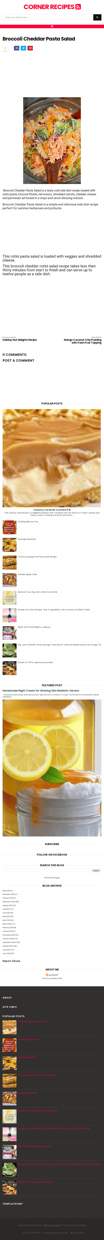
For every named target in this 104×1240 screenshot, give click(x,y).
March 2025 (7, 924)
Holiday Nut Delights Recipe (22, 339)
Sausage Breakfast (27, 539)
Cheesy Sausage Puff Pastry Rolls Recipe (37, 556)
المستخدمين (53, 975)
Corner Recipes (52, 6)
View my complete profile (52, 978)
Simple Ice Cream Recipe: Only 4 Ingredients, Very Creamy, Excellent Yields (54, 609)
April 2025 (6, 920)
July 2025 (6, 909)
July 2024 (6, 950)
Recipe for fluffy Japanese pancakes (35, 662)
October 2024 (8, 939)
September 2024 (9, 942)
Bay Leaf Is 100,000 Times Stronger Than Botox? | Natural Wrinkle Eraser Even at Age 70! (59, 644)
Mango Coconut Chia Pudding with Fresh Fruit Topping (81, 340)
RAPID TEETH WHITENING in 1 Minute (34, 627)
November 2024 (9, 935)
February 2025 (8, 928)
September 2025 (9, 902)
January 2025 (8, 931)
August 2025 (7, 905)
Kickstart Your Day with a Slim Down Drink (37, 592)
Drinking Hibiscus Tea (28, 521)
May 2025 (6, 916)
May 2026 (6, 891)
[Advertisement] (52, 75)
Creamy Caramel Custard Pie (52, 509)
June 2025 (7, 913)
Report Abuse (11, 961)
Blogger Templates (52, 1225)
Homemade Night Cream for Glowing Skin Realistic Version (41, 690)
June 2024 (7, 953)
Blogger (57, 878)
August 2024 (7, 946)
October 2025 (8, 898)
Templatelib (81, 1225)
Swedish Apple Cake (27, 574)
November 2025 (9, 894)
